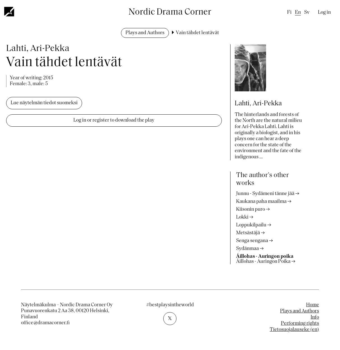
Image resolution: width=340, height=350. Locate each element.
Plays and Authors (144, 33)
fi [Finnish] (289, 12)
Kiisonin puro (250, 209)
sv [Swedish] (306, 12)
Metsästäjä (248, 233)
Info (315, 317)
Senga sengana (252, 241)
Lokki (242, 217)
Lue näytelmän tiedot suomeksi (44, 103)
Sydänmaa (247, 248)
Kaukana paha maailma (261, 201)
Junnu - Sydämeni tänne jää (265, 193)
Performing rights (300, 323)
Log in (324, 12)
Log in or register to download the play (113, 120)
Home (312, 305)
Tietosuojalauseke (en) (294, 329)
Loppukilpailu (251, 225)
